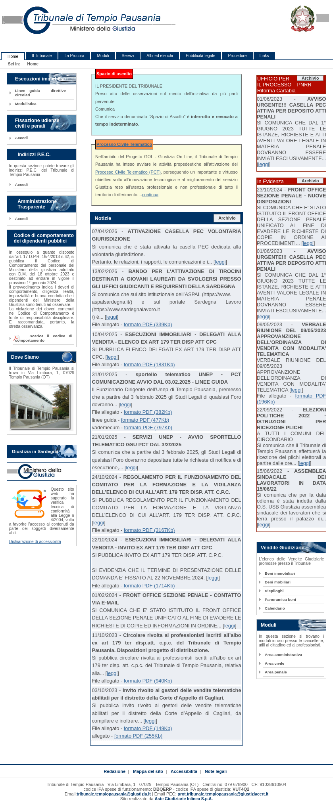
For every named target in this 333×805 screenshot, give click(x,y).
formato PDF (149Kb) (148, 728)
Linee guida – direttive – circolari (43, 92)
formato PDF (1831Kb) (149, 364)
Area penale (276, 672)
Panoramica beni (280, 599)
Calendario (275, 608)
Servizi (128, 56)
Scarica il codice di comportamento (43, 338)
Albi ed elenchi (159, 56)
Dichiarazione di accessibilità (35, 541)
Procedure (237, 56)
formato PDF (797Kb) (148, 427)
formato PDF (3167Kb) (149, 530)
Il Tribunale (42, 56)
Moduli (103, 56)
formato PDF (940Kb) (148, 681)
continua (150, 194)
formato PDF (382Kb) (148, 412)
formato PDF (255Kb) (138, 736)
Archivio (227, 218)
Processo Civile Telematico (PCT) (128, 172)
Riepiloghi (274, 591)
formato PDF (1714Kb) (149, 586)
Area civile (274, 663)
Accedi (21, 138)
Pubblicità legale (201, 56)
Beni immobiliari (280, 573)
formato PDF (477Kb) (145, 420)
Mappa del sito (148, 771)
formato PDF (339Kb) (148, 324)
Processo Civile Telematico (124, 144)
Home (13, 56)
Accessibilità (184, 771)
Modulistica (26, 103)
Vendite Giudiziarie (282, 548)
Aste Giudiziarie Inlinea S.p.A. (184, 799)
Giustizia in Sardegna (35, 451)
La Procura (74, 56)
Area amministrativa (283, 654)
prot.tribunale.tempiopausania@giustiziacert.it (223, 794)
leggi (220, 262)
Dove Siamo (25, 357)
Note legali (216, 771)
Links (264, 56)
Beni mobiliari (278, 582)
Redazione (114, 771)
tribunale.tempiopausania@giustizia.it (114, 794)
